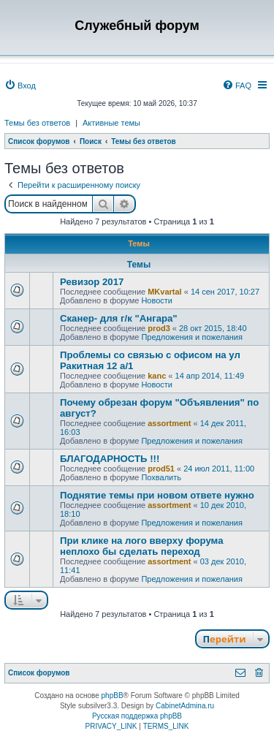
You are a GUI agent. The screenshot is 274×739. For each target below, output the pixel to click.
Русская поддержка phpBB (137, 716)
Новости (156, 300)
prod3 (159, 328)
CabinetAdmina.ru (185, 706)
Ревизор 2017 (91, 281)
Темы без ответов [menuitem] (37, 122)
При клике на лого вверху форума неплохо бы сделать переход (142, 546)
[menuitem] (20, 85)
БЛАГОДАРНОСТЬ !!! (109, 458)
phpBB (112, 695)
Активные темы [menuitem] (111, 122)
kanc (157, 375)
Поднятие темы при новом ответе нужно (157, 495)
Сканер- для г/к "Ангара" (119, 318)
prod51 (161, 468)
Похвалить (161, 477)
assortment (169, 423)
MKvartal (164, 291)
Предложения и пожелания (192, 337)
